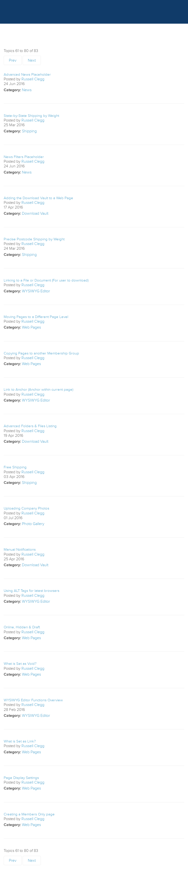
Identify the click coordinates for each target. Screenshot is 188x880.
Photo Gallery (33, 523)
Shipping (29, 131)
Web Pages (31, 327)
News (27, 90)
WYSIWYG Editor (36, 291)
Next (32, 60)
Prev (13, 60)
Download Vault (35, 213)
